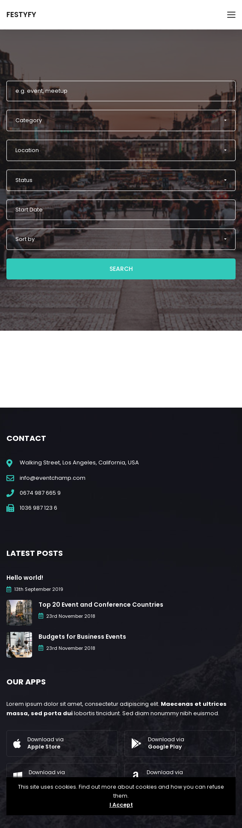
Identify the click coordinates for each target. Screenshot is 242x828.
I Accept (121, 804)
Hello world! (24, 577)
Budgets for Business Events (82, 636)
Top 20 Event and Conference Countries (100, 604)
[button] (121, 120)
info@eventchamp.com (53, 478)
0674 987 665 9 (40, 493)
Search (121, 268)
